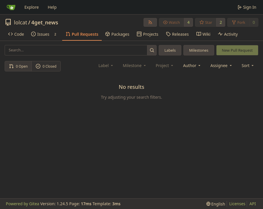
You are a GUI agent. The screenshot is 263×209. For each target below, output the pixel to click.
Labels (170, 50)
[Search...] (152, 50)
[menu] (248, 65)
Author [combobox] (192, 65)
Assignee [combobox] (221, 65)
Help (52, 7)
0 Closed (46, 66)
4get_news (44, 22)
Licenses (237, 203)
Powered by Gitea (22, 203)
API (252, 203)
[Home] (11, 7)
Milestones (198, 50)
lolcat (20, 22)
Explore (31, 7)
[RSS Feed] (150, 22)
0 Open (18, 66)
